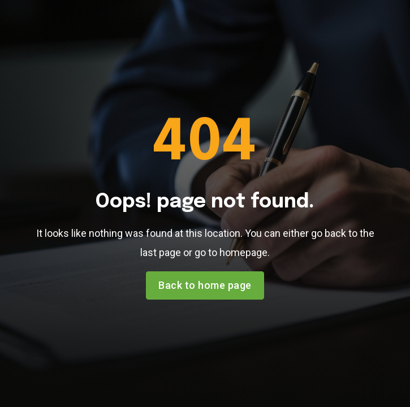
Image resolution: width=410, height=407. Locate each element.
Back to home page (205, 285)
